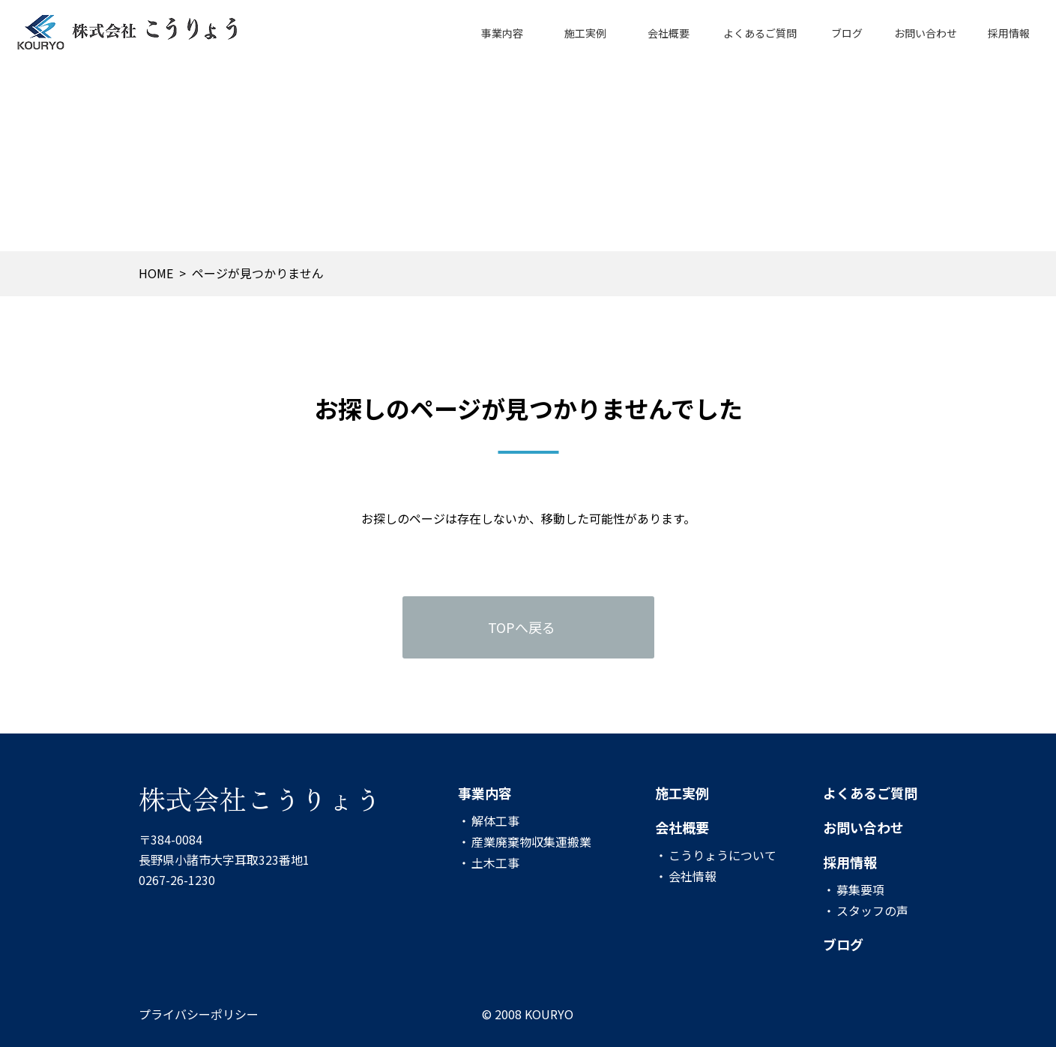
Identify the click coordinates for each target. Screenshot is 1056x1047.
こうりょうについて (722, 855)
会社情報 (692, 876)
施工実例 (682, 792)
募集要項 (860, 889)
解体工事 (495, 821)
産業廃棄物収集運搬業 (531, 841)
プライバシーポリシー (199, 1014)
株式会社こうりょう (260, 798)
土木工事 (495, 863)
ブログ (843, 945)
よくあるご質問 (870, 792)
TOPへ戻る (521, 627)
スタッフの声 (872, 911)
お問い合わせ (863, 827)
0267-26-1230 (177, 881)
